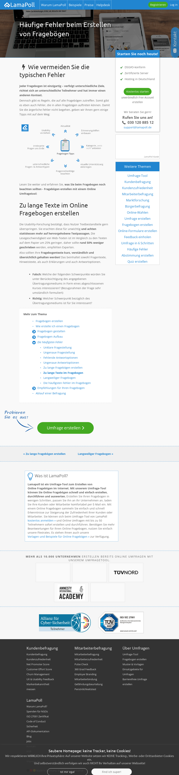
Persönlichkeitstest (85, 689)
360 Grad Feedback (85, 669)
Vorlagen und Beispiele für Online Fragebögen (57, 536)
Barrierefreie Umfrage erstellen (135, 681)
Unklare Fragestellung (57, 347)
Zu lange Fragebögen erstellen (63, 367)
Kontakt (31, 746)
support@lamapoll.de (138, 127)
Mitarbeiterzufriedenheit (89, 659)
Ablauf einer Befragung (51, 393)
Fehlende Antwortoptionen (60, 357)
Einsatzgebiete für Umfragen (133, 672)
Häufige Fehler (137, 249)
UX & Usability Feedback (40, 679)
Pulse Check (81, 664)
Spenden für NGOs (37, 711)
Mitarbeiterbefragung (137, 194)
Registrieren (158, 5)
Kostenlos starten (137, 91)
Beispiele (75, 5)
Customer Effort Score (39, 669)
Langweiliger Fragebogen (59, 378)
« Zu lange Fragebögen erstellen (44, 454)
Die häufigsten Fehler (50, 342)
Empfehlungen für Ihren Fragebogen (61, 388)
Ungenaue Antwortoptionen (61, 362)
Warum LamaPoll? (37, 706)
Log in (174, 5)
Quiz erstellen (138, 261)
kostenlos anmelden (41, 520)
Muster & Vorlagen (133, 664)
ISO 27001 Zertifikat (38, 716)
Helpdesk (103, 5)
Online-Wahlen (137, 212)
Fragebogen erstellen (49, 321)
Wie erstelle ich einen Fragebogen (58, 326)
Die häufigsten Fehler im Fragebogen (67, 383)
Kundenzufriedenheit (137, 188)
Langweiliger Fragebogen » (95, 454)
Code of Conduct (36, 721)
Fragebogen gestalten (51, 331)
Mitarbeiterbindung (86, 679)
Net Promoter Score (38, 664)
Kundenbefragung (137, 182)
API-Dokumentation (38, 731)
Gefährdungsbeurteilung (89, 684)
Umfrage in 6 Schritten (137, 243)
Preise (89, 5)
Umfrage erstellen (63, 428)
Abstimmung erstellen (138, 255)
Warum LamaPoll (53, 5)
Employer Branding (85, 674)
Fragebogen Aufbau (50, 336)
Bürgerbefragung (137, 206)
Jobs (29, 741)
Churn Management (38, 674)
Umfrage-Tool (138, 176)
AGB (29, 751)
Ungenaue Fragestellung (59, 352)
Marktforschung (137, 200)
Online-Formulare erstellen (137, 231)
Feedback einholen (137, 237)
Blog (29, 736)
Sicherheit (32, 726)
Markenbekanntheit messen (38, 686)
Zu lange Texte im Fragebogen (63, 373)
